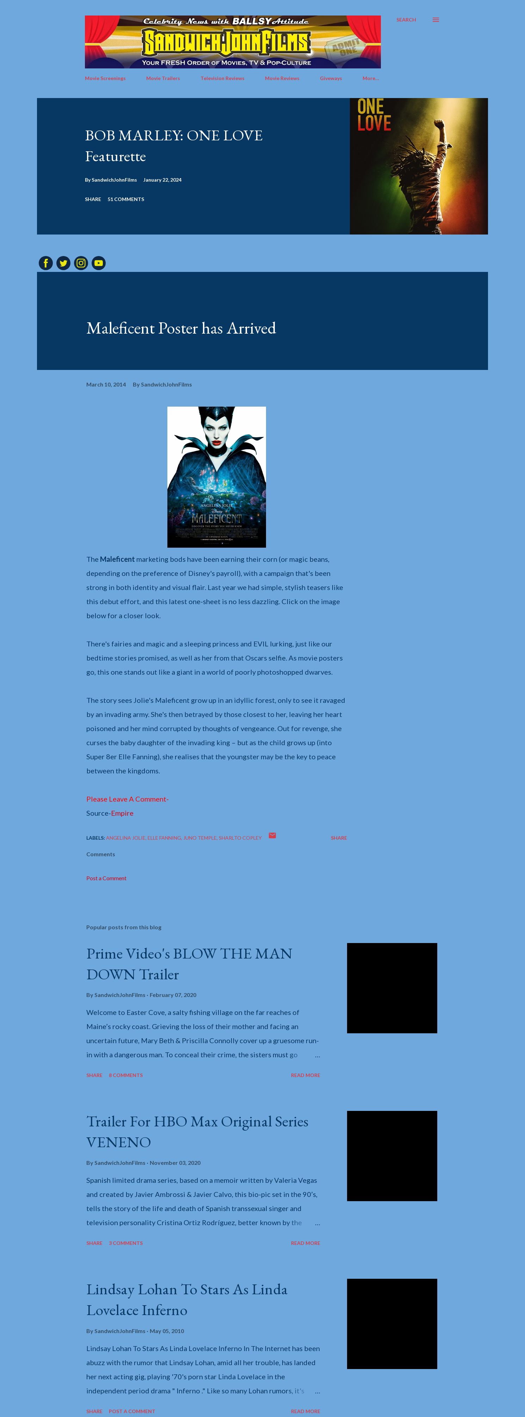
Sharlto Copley (240, 838)
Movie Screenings (105, 78)
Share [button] (93, 199)
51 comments (125, 199)
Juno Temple (200, 838)
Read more (305, 1075)
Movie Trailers (163, 78)
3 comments (126, 1243)
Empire (122, 813)
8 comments (126, 1075)
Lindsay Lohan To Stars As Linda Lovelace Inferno (187, 1299)
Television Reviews (222, 78)
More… (371, 78)
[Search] (406, 20)
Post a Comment (106, 878)
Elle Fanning (164, 838)
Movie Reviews (282, 78)
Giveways (331, 78)
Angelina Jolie (126, 838)
